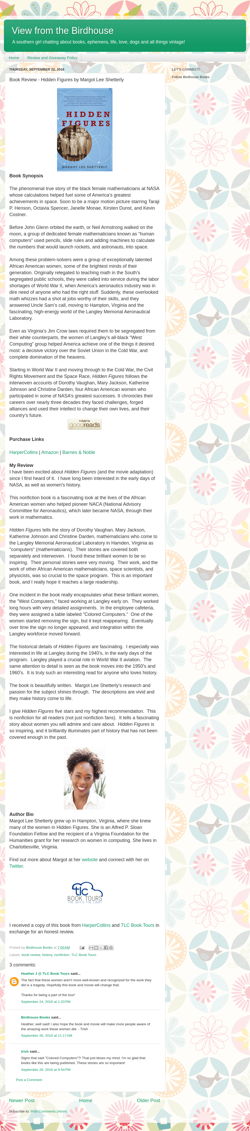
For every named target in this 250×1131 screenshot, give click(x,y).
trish (25, 1051)
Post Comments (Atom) (49, 1111)
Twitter (16, 866)
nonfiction (61, 955)
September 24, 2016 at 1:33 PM (46, 1002)
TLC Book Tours (137, 925)
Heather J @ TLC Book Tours (45, 974)
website (90, 859)
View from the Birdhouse (63, 30)
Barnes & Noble (78, 452)
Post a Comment (29, 1080)
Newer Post (22, 1100)
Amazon (50, 452)
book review (31, 955)
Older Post (148, 1100)
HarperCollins (23, 452)
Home (14, 57)
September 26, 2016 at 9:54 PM (46, 1070)
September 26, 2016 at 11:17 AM (46, 1036)
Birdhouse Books (35, 1017)
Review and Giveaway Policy (52, 57)
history (47, 955)
